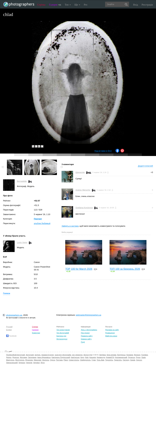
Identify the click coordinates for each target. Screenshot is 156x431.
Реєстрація (147, 4)
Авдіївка (102, 355)
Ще (77, 4)
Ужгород (126, 360)
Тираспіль (118, 360)
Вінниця (137, 355)
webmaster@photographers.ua (88, 315)
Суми (94, 360)
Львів (143, 357)
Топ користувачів (63, 330)
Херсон (139, 360)
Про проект (85, 333)
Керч (82, 357)
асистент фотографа (63, 355)
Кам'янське (75, 357)
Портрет (38, 219)
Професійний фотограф (15, 355)
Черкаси (21, 363)
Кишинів (92, 357)
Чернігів (29, 363)
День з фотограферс (89, 330)
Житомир (23, 357)
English (9, 330)
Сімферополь (85, 360)
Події (83, 342)
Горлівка (144, 355)
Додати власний (145, 166)
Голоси (6, 293)
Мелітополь (19, 360)
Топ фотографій (62, 333)
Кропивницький (121, 357)
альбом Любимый (42, 223)
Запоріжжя (32, 357)
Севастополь (74, 360)
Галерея (55, 4)
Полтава (59, 360)
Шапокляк (80, 172)
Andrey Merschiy (82, 190)
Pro (85, 4)
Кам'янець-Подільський (61, 357)
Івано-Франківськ (44, 357)
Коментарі (36, 333)
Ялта (42, 363)
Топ (68, 4)
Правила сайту (87, 336)
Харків (132, 360)
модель (38, 355)
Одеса (52, 360)
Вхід (135, 4)
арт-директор (77, 355)
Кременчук (101, 357)
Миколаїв (37, 360)
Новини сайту (86, 339)
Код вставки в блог (103, 151)
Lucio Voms (22, 242)
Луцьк (138, 357)
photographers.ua (14, 315)
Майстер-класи (111, 336)
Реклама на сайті (112, 330)
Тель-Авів (100, 360)
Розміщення (110, 333)
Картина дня (61, 336)
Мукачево (29, 360)
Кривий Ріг (110, 357)
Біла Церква (111, 355)
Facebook (11, 336)
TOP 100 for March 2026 (78, 269)
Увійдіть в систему (70, 226)
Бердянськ (121, 355)
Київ (86, 357)
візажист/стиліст (47, 355)
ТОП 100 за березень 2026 (125, 269)
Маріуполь (10, 360)
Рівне (66, 360)
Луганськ (131, 357)
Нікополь (45, 360)
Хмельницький (12, 363)
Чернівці (36, 363)
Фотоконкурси (61, 339)
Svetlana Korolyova (84, 207)
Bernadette (22, 181)
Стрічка (41, 4)
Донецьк (15, 357)
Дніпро (8, 357)
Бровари (129, 355)
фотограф (30, 355)
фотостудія (88, 355)
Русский (9, 327)
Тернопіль (109, 360)
